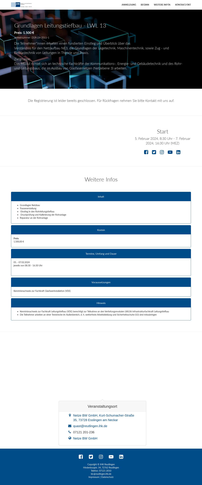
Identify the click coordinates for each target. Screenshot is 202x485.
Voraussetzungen (101, 282)
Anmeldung (129, 4)
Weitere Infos (162, 4)
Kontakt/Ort (183, 4)
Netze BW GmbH (85, 438)
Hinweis (101, 303)
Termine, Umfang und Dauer (101, 253)
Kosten (101, 230)
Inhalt (101, 196)
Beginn (145, 4)
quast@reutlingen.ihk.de (90, 426)
